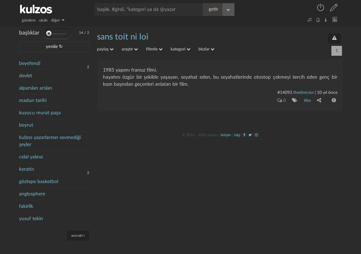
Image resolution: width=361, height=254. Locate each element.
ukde (43, 20)
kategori (180, 49)
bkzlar (206, 49)
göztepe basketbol (38, 181)
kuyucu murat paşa (40, 112)
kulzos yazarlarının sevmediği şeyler (50, 141)
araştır (130, 49)
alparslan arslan (35, 88)
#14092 (284, 92)
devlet (25, 75)
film (307, 100)
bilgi (237, 135)
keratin (26, 169)
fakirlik (26, 206)
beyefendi (29, 63)
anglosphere (32, 194)
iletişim (226, 135)
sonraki (78, 235)
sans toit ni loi (122, 37)
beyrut (26, 125)
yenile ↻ (54, 46)
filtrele (154, 49)
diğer (58, 20)
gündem (29, 20)
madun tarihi (33, 100)
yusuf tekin (31, 218)
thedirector (303, 92)
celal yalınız (31, 157)
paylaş (105, 49)
